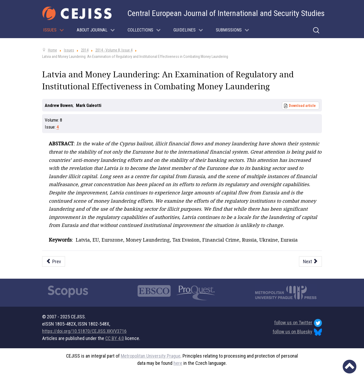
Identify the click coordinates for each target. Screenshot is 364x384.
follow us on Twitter (298, 323)
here (177, 363)
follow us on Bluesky (297, 332)
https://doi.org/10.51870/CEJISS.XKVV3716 (84, 331)
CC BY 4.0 (114, 338)
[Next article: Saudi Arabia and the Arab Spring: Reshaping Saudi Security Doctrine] (310, 261)
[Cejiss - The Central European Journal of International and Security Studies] (77, 13)
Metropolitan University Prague (150, 356)
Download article (302, 105)
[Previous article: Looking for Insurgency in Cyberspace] (53, 261)
